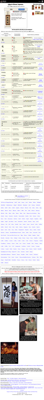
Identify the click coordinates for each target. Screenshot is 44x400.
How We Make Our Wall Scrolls (13, 380)
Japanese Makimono (24, 386)
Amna (38, 216)
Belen (23, 232)
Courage (37, 246)
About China (15, 382)
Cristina (2, 249)
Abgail (15, 205)
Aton (13, 227)
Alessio (33, 210)
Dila (38, 257)
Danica (31, 249)
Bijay (22, 235)
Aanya (23, 202)
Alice (7, 213)
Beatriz (7, 232)
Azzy (13, 229)
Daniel (35, 249)
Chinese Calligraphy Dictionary (6, 385)
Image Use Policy (10, 391)
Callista (6, 240)
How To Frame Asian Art (23, 384)
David (27, 251)
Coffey (6, 246)
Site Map (22, 390)
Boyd (38, 235)
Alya (39, 213)
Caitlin (40, 238)
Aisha (33, 207)
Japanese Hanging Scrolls (10, 388)
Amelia (26, 216)
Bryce (32, 238)
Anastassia (10, 218)
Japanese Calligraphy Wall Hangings (20, 387)
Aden (10, 207)
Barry (31, 229)
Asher (36, 224)
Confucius (24, 246)
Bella (27, 232)
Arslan (24, 224)
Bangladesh (21, 229)
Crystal (7, 249)
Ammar (34, 216)
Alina (13, 213)
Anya (34, 221)
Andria (23, 218)
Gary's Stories (20, 382)
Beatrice (2, 232)
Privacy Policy (16, 391)
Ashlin (2, 227)
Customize (21, 9)
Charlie (41, 240)
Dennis (31, 254)
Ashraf (6, 227)
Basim (39, 229)
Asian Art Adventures (28, 382)
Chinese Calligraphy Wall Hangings (7, 387)
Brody (20, 238)
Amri (6, 218)
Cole (10, 246)
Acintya (33, 205)
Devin (13, 257)
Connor (33, 246)
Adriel (13, 207)
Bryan (28, 238)
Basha (35, 229)
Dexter (16, 257)
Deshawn (36, 254)
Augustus (26, 227)
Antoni (25, 221)
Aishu (37, 207)
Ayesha (33, 227)
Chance (31, 240)
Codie (2, 246)
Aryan (28, 224)
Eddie (2, 262)
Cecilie (19, 240)
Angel (27, 218)
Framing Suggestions (15, 384)
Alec (26, 210)
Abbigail (39, 202)
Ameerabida (21, 216)
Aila (30, 207)
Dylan (38, 259)
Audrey (20, 227)
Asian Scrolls (3, 388)
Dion (41, 257)
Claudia (28, 243)
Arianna (2, 224)
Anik (41, 218)
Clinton (36, 243)
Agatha (17, 207)
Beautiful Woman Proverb (15, 232)
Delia (27, 254)
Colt (13, 246)
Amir (31, 216)
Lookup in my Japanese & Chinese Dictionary (22, 196)
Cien (20, 243)
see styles (3, 42)
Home (8, 378)
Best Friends (3, 235)
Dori (26, 259)
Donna (18, 259)
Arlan (12, 224)
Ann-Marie (11, 221)
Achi (29, 205)
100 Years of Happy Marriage (7, 202)
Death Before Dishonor (6, 254)
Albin (23, 210)
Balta (16, 229)
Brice (12, 238)
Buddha (36, 238)
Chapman (36, 240)
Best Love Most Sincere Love (13, 235)
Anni (16, 221)
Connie (28, 246)
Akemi (6, 210)
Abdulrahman (9, 205)
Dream (30, 259)
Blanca (25, 235)
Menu (41, 1)
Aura (30, 227)
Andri (19, 218)
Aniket (2, 221)
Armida (16, 224)
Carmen (11, 240)
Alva (24, 213)
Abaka (30, 202)
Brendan (7, 238)
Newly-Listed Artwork (22, 378)
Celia (27, 240)
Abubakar (25, 205)
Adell (6, 207)
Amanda (11, 216)
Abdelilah (3, 205)
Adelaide (38, 205)
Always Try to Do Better (32, 213)
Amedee (16, 216)
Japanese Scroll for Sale (20, 388)
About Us (11, 382)
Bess (40, 232)
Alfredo (2, 213)
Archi (37, 221)
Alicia (10, 213)
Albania (14, 210)
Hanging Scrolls (31, 386)
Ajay (40, 207)
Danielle (39, 249)
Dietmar (34, 257)
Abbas (34, 202)
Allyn (21, 213)
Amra (2, 218)
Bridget (15, 238)
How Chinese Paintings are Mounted (26, 380)
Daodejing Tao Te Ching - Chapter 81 (8, 251)
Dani (27, 249)
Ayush (2, 229)
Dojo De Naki (8, 259)
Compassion (17, 246)
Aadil (16, 202)
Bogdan (34, 235)
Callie (2, 240)
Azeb (6, 229)
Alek (29, 210)
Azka (9, 229)
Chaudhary (3, 243)
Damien (15, 249)
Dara (19, 251)
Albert (18, 210)
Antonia (29, 221)
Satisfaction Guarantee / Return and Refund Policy (28, 391)
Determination (4, 257)
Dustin (34, 259)
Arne (21, 224)
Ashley (40, 224)
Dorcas (22, 259)
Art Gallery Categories (14, 378)
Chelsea (8, 243)
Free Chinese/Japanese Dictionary (34, 384)
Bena (31, 232)
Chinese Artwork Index (39, 387)
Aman (6, 216)
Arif (9, 224)
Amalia (2, 216)
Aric (6, 224)
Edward (6, 262)
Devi (9, 257)
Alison (17, 213)
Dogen (2, 259)
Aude (17, 227)
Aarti (27, 202)
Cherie (13, 243)
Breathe (2, 238)
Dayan (31, 251)
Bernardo (35, 232)
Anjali (6, 221)
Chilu (17, 243)
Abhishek (20, 205)
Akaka (2, 210)
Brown (24, 238)
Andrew (15, 218)
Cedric (23, 240)
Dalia (11, 249)
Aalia (19, 202)
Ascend (32, 224)
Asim (10, 227)
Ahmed (26, 207)
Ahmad (22, 207)
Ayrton (38, 227)
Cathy (15, 240)
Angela (31, 218)
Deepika (23, 254)
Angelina (36, 218)
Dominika (14, 259)
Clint (33, 243)
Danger (23, 249)
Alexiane (38, 210)
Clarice (24, 243)
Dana (19, 249)
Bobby (29, 235)
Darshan (23, 251)
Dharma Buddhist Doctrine (25, 257)
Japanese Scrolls (31, 387)
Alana (10, 210)
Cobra (40, 243)
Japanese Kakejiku (16, 386)
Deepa (18, 254)
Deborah (14, 254)
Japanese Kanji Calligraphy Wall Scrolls (17, 365)
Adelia (2, 207)
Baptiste (27, 229)
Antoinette (20, 221)
